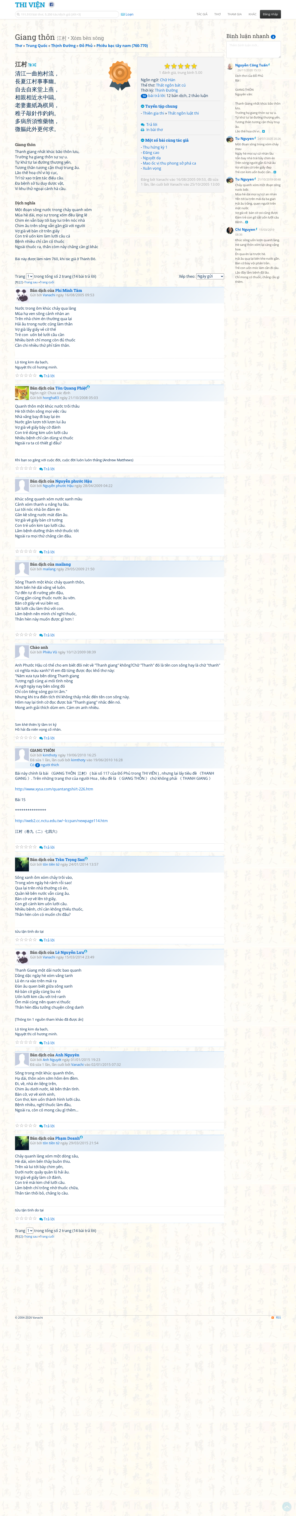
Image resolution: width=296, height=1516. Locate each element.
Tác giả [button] (202, 14)
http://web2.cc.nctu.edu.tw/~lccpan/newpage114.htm (61, 1015)
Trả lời (151, 189)
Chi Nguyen (245, 342)
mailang (63, 758)
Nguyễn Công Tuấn (251, 178)
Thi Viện (30, 4)
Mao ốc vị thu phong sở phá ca (169, 228)
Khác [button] (252, 14)
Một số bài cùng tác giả (165, 205)
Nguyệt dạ (152, 222)
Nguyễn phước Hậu (73, 675)
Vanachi (162, 244)
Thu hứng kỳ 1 (155, 212)
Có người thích (44, 959)
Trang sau (31, 476)
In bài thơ (154, 194)
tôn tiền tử (51, 1058)
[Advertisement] (148, 54)
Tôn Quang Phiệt (72, 582)
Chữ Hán (167, 144)
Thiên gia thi (153, 178)
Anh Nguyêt (52, 1254)
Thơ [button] (217, 14)
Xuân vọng (152, 233)
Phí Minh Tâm (68, 484)
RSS (276, 1512)
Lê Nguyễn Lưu (71, 1146)
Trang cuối (47, 476)
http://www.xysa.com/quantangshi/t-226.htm (54, 983)
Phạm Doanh (69, 1332)
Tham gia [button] (235, 14)
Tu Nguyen (244, 251)
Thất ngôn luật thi (183, 178)
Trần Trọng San (71, 1054)
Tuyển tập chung (159, 171)
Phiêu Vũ (50, 846)
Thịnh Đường (166, 155)
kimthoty (50, 949)
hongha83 (51, 592)
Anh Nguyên (67, 1249)
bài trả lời (153, 160)
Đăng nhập (270, 14)
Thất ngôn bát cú (171, 150)
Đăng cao (151, 217)
